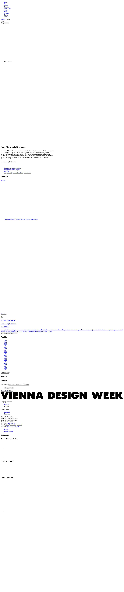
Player (6, 15)
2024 (5, 342)
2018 (5, 352)
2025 (5, 340)
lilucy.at (6, 171)
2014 (5, 358)
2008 (5, 368)
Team (5, 10)
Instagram (16, 426)
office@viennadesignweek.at (13, 425)
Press (5, 11)
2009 (5, 366)
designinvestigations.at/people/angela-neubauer (17, 173)
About (6, 5)
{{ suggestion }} (9, 387)
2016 (5, 355)
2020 (5, 348)
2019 (5, 350)
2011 (5, 363)
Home (6, 2)
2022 (5, 345)
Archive (6, 16)
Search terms (4, 384)
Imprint (6, 429)
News (5, 4)
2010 (5, 364)
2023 (5, 344)
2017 (5, 353)
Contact (6, 13)
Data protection (8, 431)
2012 (5, 361)
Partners (6, 7)
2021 (5, 347)
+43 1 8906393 (11, 423)
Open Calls (7, 8)
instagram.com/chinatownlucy (12, 168)
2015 (5, 356)
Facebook (10, 426)
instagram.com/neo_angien (12, 169)
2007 (5, 369)
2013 (5, 360)
